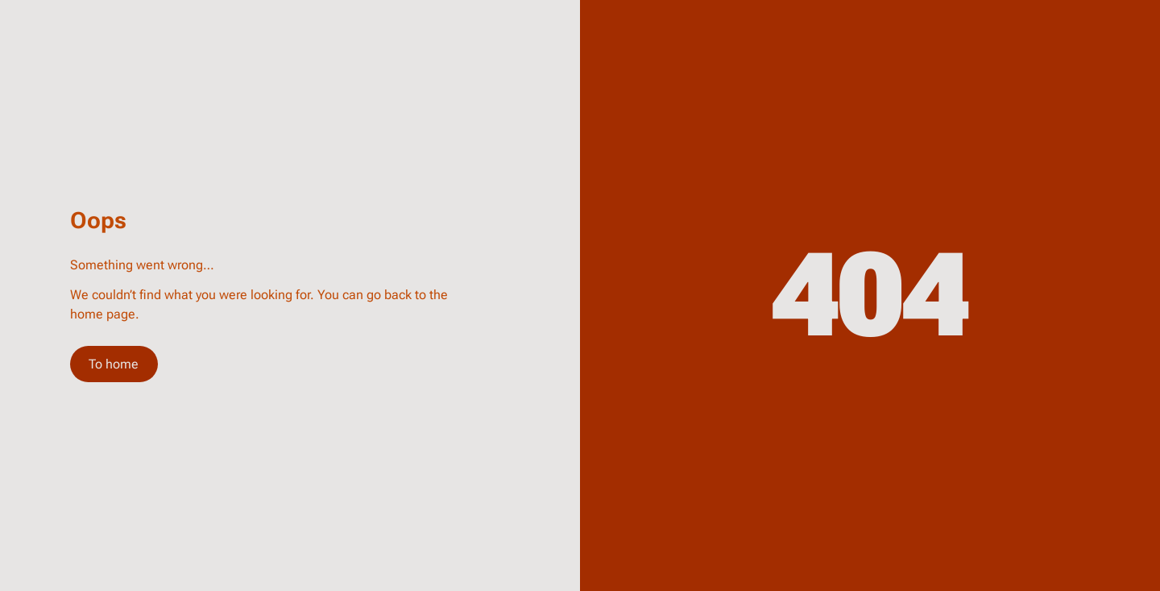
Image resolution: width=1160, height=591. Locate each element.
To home (114, 364)
